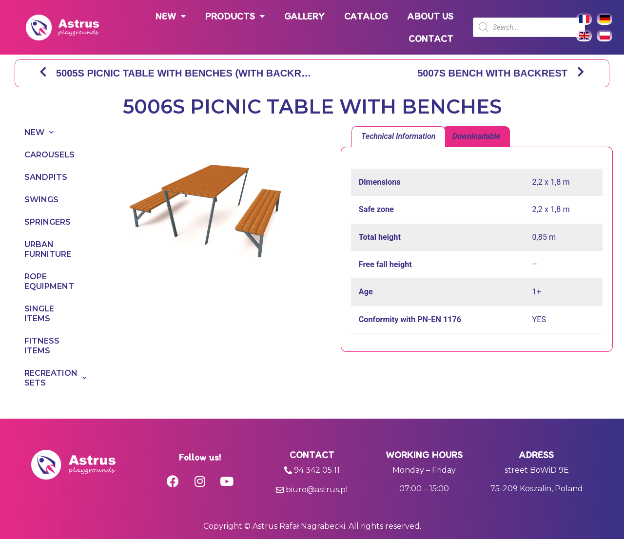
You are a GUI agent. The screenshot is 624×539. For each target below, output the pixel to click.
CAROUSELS (47, 154)
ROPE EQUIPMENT (47, 281)
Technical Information (398, 136)
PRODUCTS (235, 16)
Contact (312, 455)
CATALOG (366, 16)
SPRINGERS (47, 222)
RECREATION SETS (47, 377)
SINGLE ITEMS (39, 313)
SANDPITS (45, 177)
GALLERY (304, 16)
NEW (171, 16)
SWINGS (41, 199)
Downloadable (476, 136)
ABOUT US (430, 16)
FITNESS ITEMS (41, 345)
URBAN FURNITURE (47, 249)
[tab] (398, 137)
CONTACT (431, 38)
